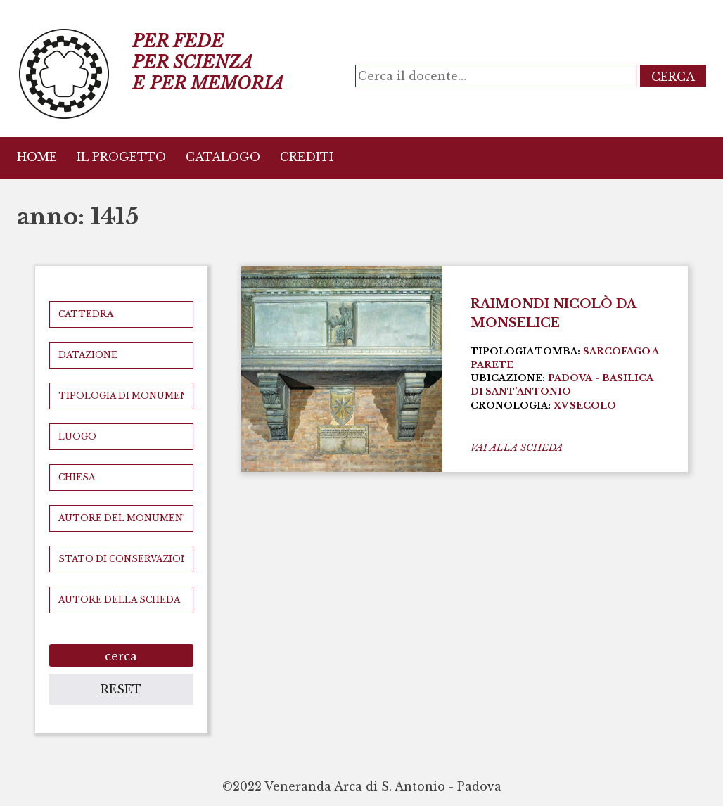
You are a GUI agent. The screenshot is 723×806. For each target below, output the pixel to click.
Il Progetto (121, 157)
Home (37, 157)
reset (121, 689)
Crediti (306, 157)
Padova (570, 378)
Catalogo (223, 157)
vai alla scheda (517, 448)
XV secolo (585, 405)
